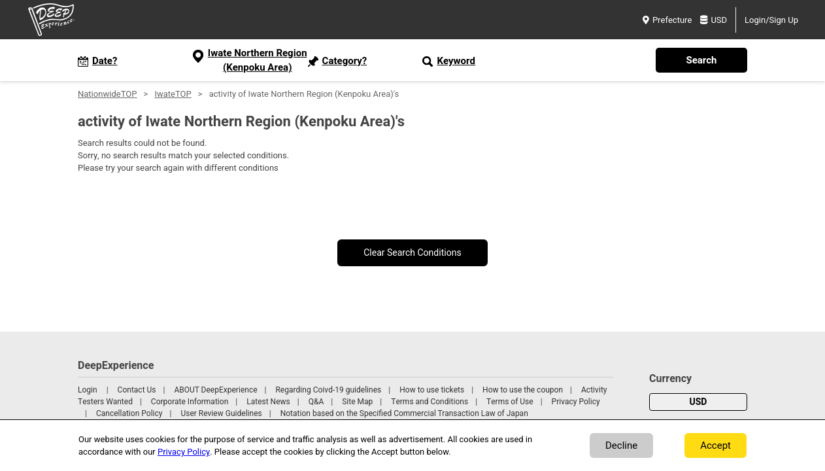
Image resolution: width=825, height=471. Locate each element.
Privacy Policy (576, 402)
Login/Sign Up (771, 20)
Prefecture (667, 20)
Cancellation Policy (129, 413)
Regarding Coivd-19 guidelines (328, 390)
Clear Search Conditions (412, 253)
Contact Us (137, 390)
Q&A (316, 402)
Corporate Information (189, 402)
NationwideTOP (107, 94)
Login (87, 390)
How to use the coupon (522, 390)
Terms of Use (509, 402)
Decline (621, 445)
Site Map (357, 402)
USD (713, 20)
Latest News (268, 402)
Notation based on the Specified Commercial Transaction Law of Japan (404, 413)
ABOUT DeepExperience (215, 390)
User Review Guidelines (220, 413)
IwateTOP (172, 94)
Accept (715, 445)
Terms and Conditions (429, 402)
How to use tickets (431, 390)
